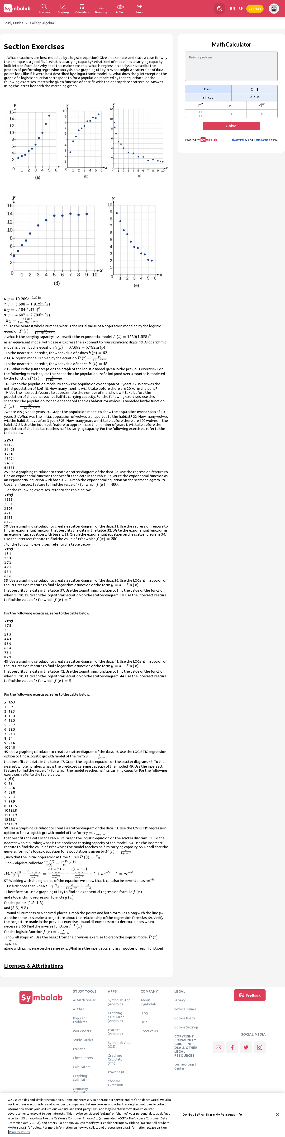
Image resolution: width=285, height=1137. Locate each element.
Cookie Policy (184, 1018)
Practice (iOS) (118, 1072)
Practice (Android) (115, 1031)
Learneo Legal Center (185, 1066)
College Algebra (42, 23)
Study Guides (13, 23)
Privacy (179, 1000)
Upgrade (254, 8)
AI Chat (78, 1009)
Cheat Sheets (83, 1058)
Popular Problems (80, 1020)
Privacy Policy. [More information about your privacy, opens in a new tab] (19, 1133)
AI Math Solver (84, 1000)
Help (144, 1022)
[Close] (277, 1115)
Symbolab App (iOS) (119, 1044)
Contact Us (149, 1031)
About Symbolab (148, 1002)
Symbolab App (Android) (119, 1002)
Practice (79, 1049)
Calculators (82, 1067)
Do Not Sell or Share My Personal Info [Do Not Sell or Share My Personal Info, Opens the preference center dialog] (212, 1115)
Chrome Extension (115, 1083)
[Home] (41, 1004)
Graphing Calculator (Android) (116, 1017)
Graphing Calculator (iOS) (116, 1059)
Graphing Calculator (81, 1077)
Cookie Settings (186, 1027)
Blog (144, 1013)
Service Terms (185, 1009)
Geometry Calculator (81, 1090)
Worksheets (82, 1031)
